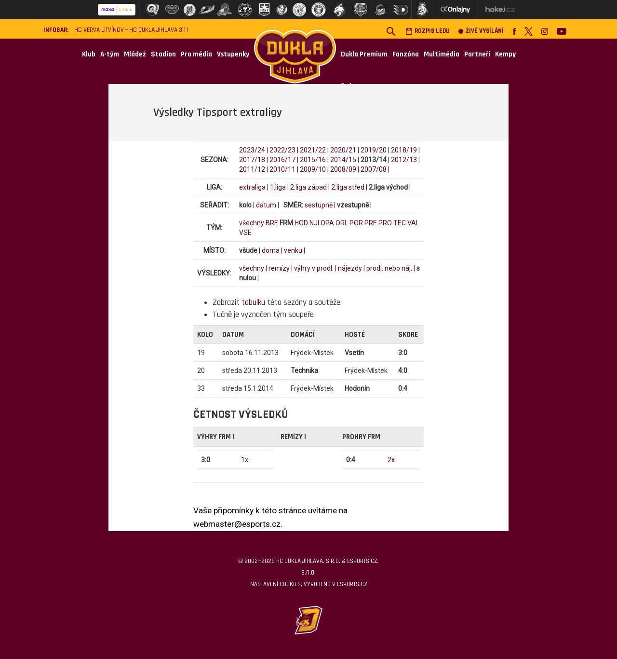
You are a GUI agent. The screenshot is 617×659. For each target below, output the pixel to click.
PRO (385, 223)
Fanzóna (405, 54)
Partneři (477, 54)
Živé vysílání (481, 31)
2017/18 (252, 160)
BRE (272, 223)
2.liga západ (308, 187)
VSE (245, 232)
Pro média (196, 54)
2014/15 (343, 160)
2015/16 (313, 160)
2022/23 (282, 150)
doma (271, 250)
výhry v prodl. (314, 268)
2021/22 (313, 150)
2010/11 (282, 169)
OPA (327, 223)
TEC (399, 223)
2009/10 (313, 169)
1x (244, 460)
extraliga (252, 187)
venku (293, 250)
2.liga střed (347, 187)
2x (391, 460)
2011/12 (252, 169)
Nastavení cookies (275, 584)
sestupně (319, 205)
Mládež (135, 54)
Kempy (505, 54)
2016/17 (282, 160)
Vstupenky (233, 54)
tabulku (253, 302)
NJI (314, 223)
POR (356, 223)
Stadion (163, 54)
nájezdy (350, 268)
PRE (370, 223)
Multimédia (441, 54)
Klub (88, 54)
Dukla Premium (364, 54)
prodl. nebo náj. (389, 268)
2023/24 (252, 150)
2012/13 (404, 160)
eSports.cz (352, 584)
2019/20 (374, 150)
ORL (341, 223)
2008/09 (343, 169)
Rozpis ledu (427, 31)
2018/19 (404, 150)
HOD (301, 223)
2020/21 (343, 150)
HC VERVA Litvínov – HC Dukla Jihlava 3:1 (130, 30)
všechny (251, 223)
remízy (279, 268)
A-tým (109, 54)
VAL (413, 223)
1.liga (278, 187)
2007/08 (374, 169)
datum (266, 205)
